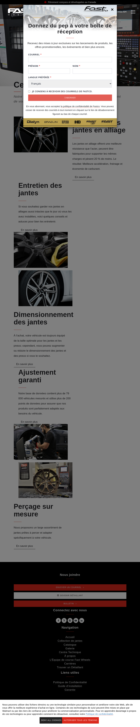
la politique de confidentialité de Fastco (80, 106)
